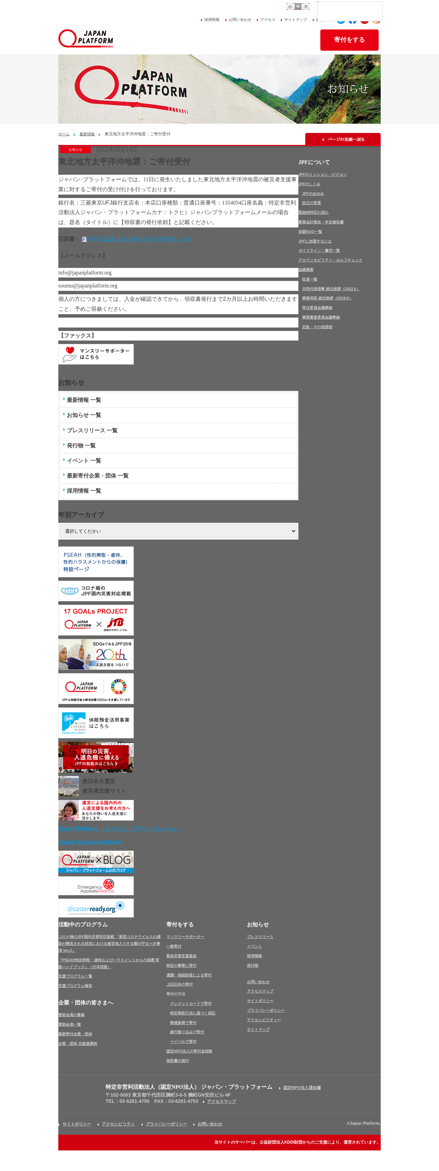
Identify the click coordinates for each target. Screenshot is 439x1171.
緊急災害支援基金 (181, 956)
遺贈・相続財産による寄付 (189, 975)
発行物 (252, 965)
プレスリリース (260, 937)
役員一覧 (309, 279)
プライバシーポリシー (266, 1010)
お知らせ (258, 924)
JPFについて (149, 44)
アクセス (267, 19)
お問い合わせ (240, 19)
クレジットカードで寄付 (191, 1003)
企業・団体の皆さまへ (278, 44)
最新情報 (89, 134)
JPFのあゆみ (313, 194)
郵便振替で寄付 (183, 1023)
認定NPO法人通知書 (302, 1087)
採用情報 (212, 19)
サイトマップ (295, 19)
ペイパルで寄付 (183, 1041)
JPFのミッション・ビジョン (322, 174)
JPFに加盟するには (315, 241)
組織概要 (305, 270)
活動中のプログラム (208, 44)
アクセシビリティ (118, 1124)
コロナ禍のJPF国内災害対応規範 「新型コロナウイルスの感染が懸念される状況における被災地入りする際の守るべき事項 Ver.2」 (109, 943)
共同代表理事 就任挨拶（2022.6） (331, 289)
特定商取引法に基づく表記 (192, 1013)
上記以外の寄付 (179, 984)
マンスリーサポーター (185, 937)
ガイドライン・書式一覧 (319, 250)
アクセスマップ (260, 991)
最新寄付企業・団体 (75, 1034)
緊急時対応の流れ (313, 212)
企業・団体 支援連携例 (77, 1043)
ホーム (64, 134)
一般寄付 (173, 946)
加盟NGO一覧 (310, 232)
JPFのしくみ (309, 184)
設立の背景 (311, 203)
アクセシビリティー (264, 1020)
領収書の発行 (177, 1061)
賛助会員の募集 (71, 1015)
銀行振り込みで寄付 (187, 1032)
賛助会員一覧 (69, 1024)
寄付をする (349, 39)
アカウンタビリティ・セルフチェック (330, 260)
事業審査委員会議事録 (321, 317)
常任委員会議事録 (317, 308)
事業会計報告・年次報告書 (321, 222)
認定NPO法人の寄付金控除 (189, 1051)
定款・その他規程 (317, 327)
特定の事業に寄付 (181, 965)
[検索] (341, 12)
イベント (254, 946)
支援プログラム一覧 (75, 976)
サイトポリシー (260, 1001)
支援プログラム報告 (75, 986)
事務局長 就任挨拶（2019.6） (327, 298)
